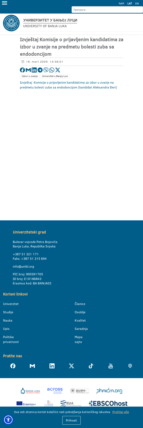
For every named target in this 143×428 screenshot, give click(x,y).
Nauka (5, 320)
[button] (8, 419)
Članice (77, 304)
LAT (129, 3)
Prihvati (71, 420)
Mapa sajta (77, 337)
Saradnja (77, 328)
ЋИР (121, 3)
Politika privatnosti (5, 337)
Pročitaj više (120, 412)
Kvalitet (77, 320)
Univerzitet (5, 304)
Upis (5, 328)
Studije (5, 312)
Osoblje (77, 312)
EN (137, 3)
